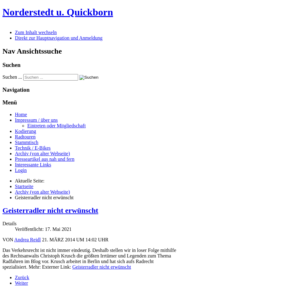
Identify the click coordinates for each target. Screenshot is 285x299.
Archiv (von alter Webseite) (42, 153)
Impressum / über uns (36, 120)
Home (21, 114)
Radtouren (25, 136)
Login (21, 170)
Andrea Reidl (27, 239)
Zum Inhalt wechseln (36, 32)
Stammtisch (26, 142)
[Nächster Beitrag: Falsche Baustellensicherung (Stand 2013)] (21, 283)
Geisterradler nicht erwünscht (50, 210)
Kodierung (25, 131)
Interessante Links (33, 164)
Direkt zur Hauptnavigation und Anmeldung (59, 38)
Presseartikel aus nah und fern (44, 159)
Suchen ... (12, 77)
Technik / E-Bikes (33, 148)
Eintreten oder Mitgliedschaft (56, 125)
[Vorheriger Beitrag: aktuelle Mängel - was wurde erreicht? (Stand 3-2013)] (22, 277)
